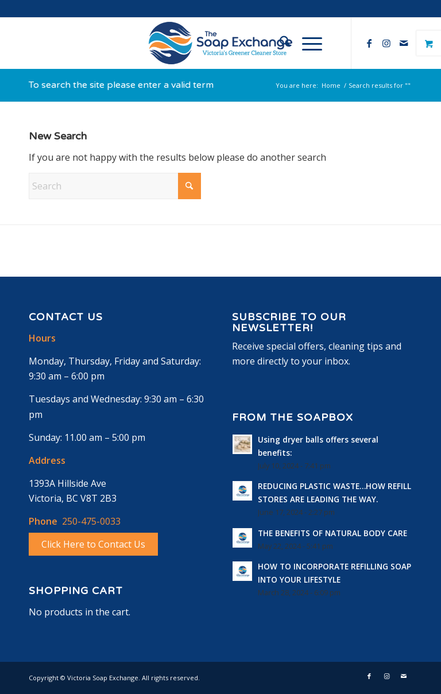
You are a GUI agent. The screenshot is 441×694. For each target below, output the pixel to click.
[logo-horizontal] (220, 43)
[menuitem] (279, 43)
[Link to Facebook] (369, 43)
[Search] (279, 43)
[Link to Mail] (403, 43)
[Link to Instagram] (386, 43)
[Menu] (306, 43)
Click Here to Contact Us (93, 544)
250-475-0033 (91, 521)
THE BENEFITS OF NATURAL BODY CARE (332, 533)
